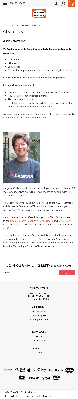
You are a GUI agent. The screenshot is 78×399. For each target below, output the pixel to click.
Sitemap (33, 392)
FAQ (39, 344)
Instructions (39, 348)
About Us (36, 25)
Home (5, 25)
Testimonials (39, 340)
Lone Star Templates (42, 396)
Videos (39, 352)
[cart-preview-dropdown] (71, 3)
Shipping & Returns (39, 319)
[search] (55, 4)
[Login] (63, 4)
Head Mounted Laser (21, 221)
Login (33, 315)
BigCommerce (19, 396)
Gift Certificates (39, 311)
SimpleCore (64, 221)
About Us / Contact (20, 25)
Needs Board (46, 221)
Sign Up (43, 315)
